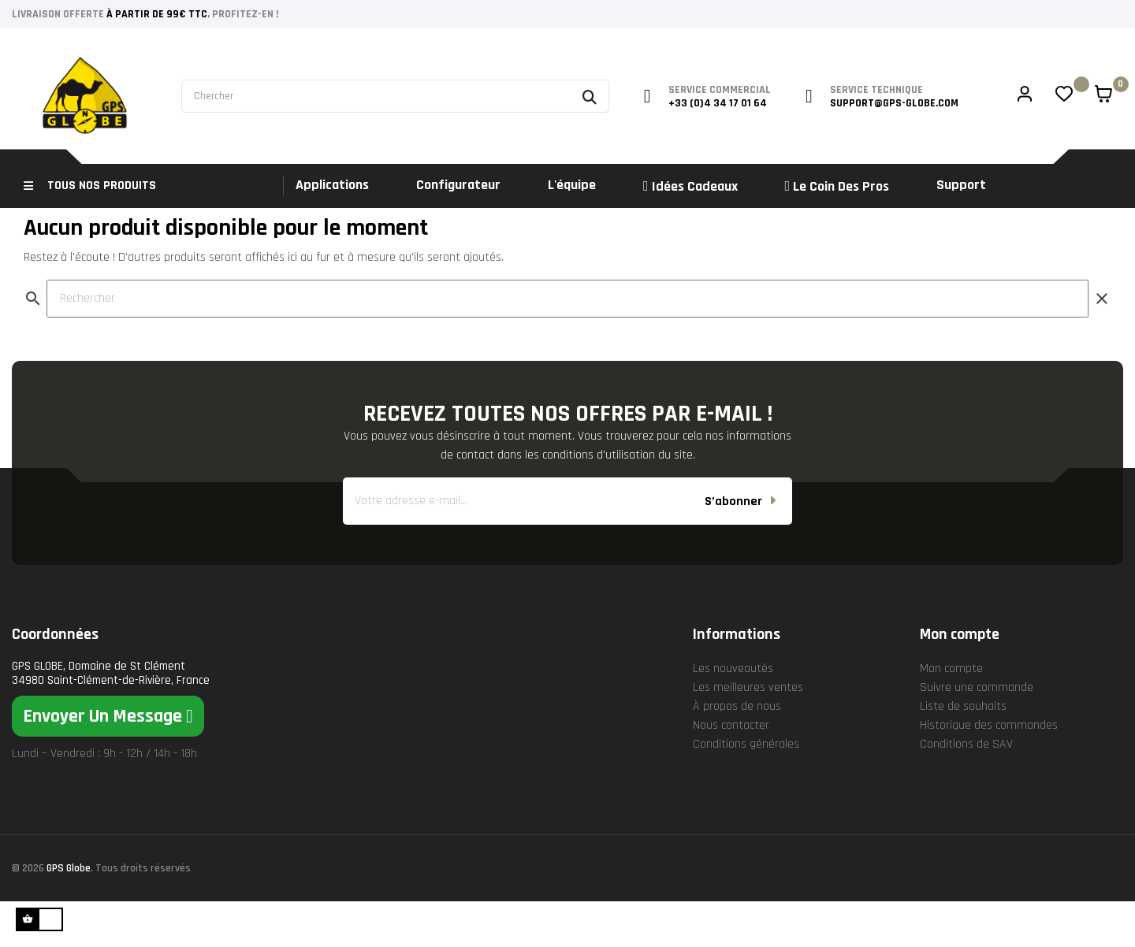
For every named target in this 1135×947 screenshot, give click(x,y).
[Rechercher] (567, 344)
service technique (876, 90)
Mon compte (951, 714)
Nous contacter (731, 771)
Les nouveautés (733, 714)
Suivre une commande (976, 733)
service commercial (719, 90)
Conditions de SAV (966, 790)
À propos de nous (737, 752)
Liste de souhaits (963, 752)
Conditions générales (746, 790)
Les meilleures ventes (748, 733)
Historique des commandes (989, 771)
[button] (108, 761)
